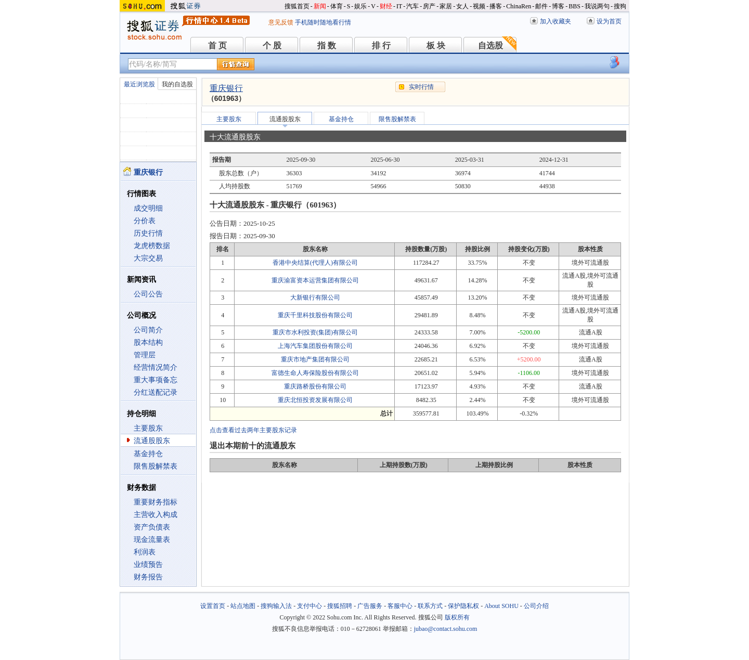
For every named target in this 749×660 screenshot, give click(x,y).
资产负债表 (152, 527)
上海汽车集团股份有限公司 (315, 346)
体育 (336, 6)
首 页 (217, 45)
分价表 (145, 221)
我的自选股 (177, 84)
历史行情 (148, 233)
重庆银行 (226, 88)
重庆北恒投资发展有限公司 (315, 400)
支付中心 (309, 606)
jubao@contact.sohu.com (445, 628)
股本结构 (148, 342)
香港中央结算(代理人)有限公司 (315, 262)
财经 (386, 6)
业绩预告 (148, 564)
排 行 (381, 45)
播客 (495, 6)
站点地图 (242, 606)
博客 (558, 6)
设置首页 (212, 606)
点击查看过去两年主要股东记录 (253, 430)
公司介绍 (536, 606)
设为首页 (609, 21)
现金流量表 (152, 539)
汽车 (412, 6)
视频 (479, 6)
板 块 (436, 45)
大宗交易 (148, 258)
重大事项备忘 (155, 380)
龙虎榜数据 (152, 246)
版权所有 (457, 617)
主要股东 (148, 428)
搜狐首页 (297, 6)
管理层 (145, 355)
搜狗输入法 (276, 606)
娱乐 (360, 6)
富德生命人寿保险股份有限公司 (315, 373)
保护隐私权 (463, 606)
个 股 (272, 45)
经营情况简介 (155, 367)
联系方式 (430, 606)
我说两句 (597, 6)
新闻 (320, 6)
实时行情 (421, 86)
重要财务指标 (155, 502)
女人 (462, 6)
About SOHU (501, 606)
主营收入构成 (155, 515)
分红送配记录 (155, 392)
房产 (429, 6)
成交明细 (148, 208)
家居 (446, 6)
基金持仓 (148, 454)
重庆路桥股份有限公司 (315, 386)
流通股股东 (152, 441)
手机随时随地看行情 (323, 22)
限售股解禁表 (155, 466)
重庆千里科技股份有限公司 (315, 315)
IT (399, 6)
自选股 (490, 45)
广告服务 (369, 606)
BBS (574, 6)
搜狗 (620, 6)
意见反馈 (280, 22)
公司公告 (148, 294)
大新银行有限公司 (315, 297)
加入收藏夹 (555, 21)
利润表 (145, 552)
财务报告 (148, 577)
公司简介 (148, 330)
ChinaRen (518, 6)
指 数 (326, 45)
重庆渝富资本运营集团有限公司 (315, 280)
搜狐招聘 (339, 606)
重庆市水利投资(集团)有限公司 (315, 332)
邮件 (541, 6)
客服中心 (400, 606)
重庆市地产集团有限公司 (315, 359)
